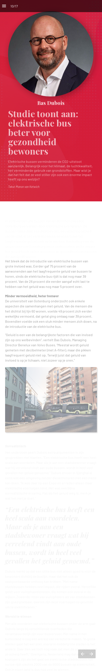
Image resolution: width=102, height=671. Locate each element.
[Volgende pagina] (91, 654)
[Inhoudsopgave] (4, 6)
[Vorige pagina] (82, 654)
